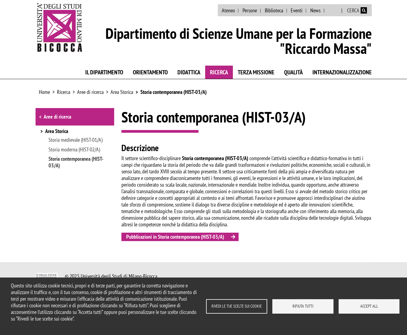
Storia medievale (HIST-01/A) (75, 140)
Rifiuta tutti (303, 306)
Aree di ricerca (90, 91)
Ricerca (219, 72)
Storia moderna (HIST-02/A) (74, 149)
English (333, 10)
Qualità (293, 72)
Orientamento (150, 72)
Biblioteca (274, 10)
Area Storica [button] (56, 132)
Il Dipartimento (104, 72)
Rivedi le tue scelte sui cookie (236, 306)
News (315, 10)
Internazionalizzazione (342, 72)
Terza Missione (256, 72)
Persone (250, 10)
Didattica (188, 72)
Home (44, 91)
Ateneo (228, 10)
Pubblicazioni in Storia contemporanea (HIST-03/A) (175, 236)
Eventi (296, 10)
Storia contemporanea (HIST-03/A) (173, 91)
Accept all (369, 306)
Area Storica (122, 91)
